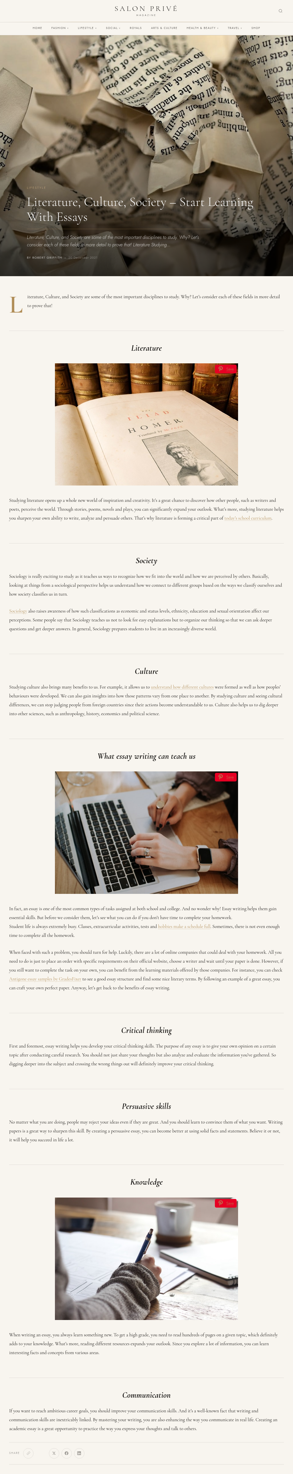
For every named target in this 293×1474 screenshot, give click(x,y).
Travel (235, 28)
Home (37, 28)
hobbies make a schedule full (184, 926)
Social (113, 28)
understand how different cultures (182, 687)
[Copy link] (28, 1453)
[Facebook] (67, 1453)
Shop (256, 28)
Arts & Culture (164, 28)
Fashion (60, 28)
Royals (136, 28)
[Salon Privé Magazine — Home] (146, 11)
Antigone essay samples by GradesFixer (45, 979)
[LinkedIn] (79, 1453)
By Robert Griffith (44, 258)
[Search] (280, 11)
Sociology (18, 611)
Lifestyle (87, 28)
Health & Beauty (203, 28)
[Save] (226, 369)
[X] (54, 1453)
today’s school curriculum (248, 518)
